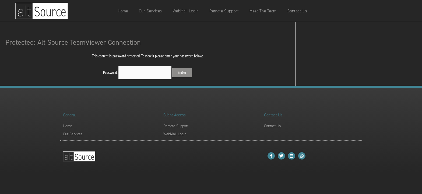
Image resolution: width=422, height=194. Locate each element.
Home (123, 11)
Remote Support (224, 11)
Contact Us (297, 11)
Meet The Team (263, 11)
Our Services (150, 11)
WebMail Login (186, 11)
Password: (137, 72)
